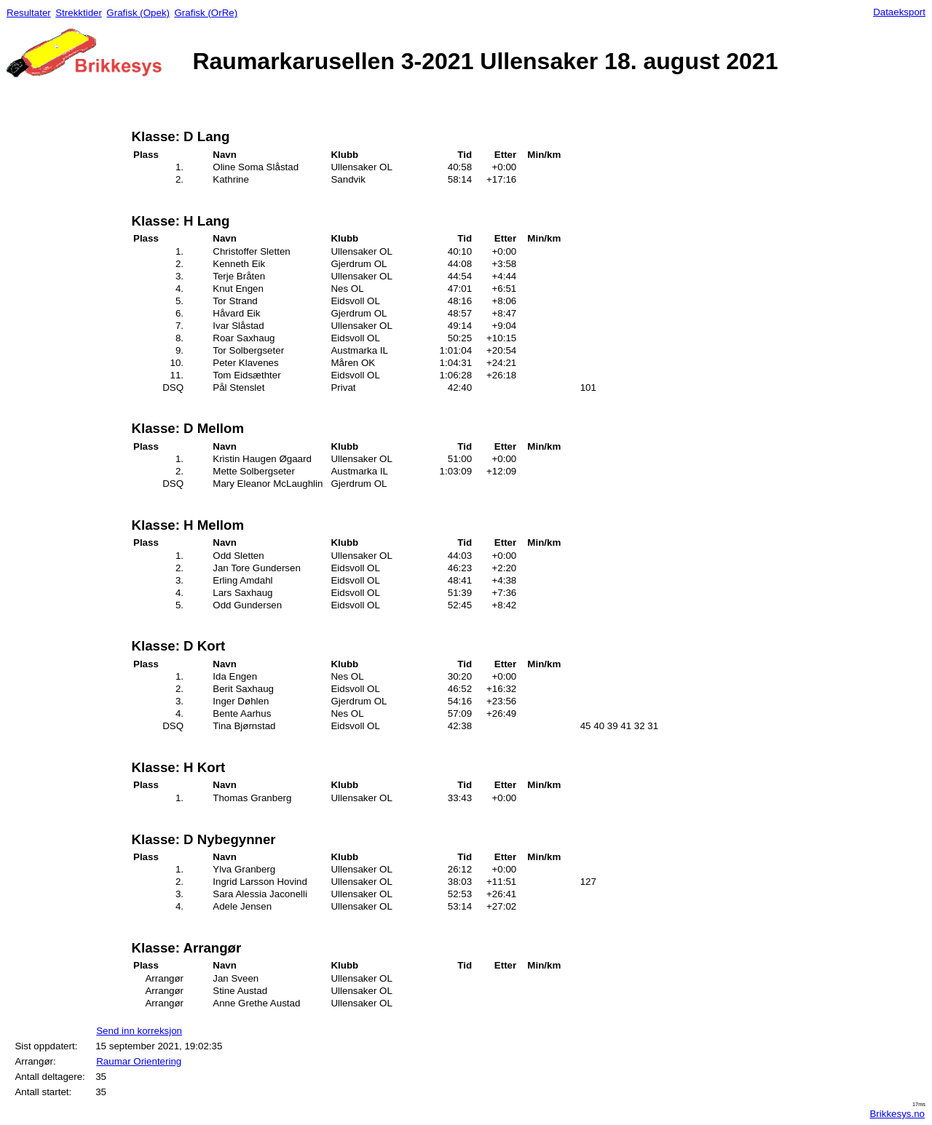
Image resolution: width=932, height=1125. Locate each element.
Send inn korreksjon (139, 1030)
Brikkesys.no (897, 1113)
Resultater (29, 12)
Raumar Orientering (138, 1061)
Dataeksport (899, 12)
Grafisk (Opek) (138, 12)
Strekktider (78, 12)
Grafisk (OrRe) (205, 12)
